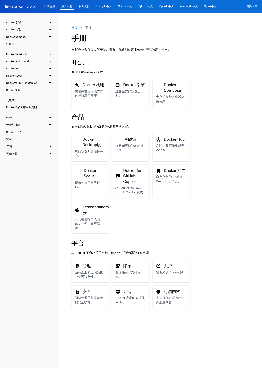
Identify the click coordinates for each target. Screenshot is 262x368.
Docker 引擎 (13, 22)
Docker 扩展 (13, 90)
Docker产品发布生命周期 (21, 107)
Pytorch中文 (145, 6)
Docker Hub (13, 68)
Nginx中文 (210, 6)
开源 (77, 62)
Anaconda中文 (189, 6)
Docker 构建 (13, 29)
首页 (74, 28)
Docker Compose (16, 36)
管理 (9, 117)
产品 (77, 117)
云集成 (10, 100)
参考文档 (84, 6)
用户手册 (66, 6)
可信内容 (11, 153)
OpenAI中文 (166, 6)
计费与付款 (13, 124)
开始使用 (49, 6)
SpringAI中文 (104, 6)
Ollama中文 (125, 6)
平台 (77, 243)
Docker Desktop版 (17, 54)
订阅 (9, 146)
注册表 (10, 43)
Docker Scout (14, 75)
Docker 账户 (13, 132)
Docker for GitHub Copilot (21, 82)
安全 (9, 139)
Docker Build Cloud (17, 61)
